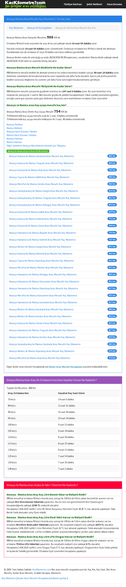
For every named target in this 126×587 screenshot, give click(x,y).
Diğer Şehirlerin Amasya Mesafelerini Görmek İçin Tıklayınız (36, 145)
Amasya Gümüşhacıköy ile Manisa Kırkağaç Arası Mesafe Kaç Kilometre (44, 204)
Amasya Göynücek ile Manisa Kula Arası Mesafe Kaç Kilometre (40, 170)
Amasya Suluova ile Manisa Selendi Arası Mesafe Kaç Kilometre (40, 218)
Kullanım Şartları (59, 578)
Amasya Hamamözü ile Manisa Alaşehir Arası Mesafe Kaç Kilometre (42, 232)
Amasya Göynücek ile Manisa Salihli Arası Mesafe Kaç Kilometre (41, 211)
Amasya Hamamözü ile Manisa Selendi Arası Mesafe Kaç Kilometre (42, 239)
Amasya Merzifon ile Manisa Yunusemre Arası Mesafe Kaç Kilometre (43, 295)
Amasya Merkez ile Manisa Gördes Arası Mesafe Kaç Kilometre (40, 316)
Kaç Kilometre (8, 578)
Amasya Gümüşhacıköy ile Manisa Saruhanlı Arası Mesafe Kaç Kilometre (45, 344)
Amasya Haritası (15, 138)
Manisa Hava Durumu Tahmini (21, 135)
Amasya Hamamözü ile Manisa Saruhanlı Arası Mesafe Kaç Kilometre (43, 302)
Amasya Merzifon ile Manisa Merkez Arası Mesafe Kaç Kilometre (41, 267)
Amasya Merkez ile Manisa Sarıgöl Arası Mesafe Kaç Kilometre (40, 246)
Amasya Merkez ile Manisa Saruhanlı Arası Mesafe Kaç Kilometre (41, 309)
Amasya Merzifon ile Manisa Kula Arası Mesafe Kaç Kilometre (39, 358)
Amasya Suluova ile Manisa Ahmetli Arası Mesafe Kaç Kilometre (40, 253)
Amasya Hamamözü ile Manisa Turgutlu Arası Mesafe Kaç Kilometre (43, 330)
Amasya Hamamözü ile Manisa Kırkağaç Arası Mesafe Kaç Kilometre (43, 274)
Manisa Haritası (14, 142)
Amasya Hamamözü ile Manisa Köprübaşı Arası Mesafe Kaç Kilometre (43, 288)
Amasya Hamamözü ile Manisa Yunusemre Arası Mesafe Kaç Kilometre (44, 281)
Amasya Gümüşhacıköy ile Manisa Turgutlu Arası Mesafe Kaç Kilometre (44, 198)
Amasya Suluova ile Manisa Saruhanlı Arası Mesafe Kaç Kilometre (41, 156)
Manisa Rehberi (14, 128)
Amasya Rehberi (15, 124)
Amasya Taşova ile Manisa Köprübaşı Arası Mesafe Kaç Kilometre (41, 260)
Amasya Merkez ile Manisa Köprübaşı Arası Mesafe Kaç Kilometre (41, 351)
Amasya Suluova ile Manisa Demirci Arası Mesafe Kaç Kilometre (40, 323)
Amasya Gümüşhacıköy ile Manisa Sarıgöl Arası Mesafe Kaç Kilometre (43, 190)
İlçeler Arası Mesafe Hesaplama (66, 366)
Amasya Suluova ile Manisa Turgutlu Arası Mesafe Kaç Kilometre (41, 163)
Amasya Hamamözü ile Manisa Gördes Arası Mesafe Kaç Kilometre (42, 337)
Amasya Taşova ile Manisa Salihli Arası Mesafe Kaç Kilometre (39, 177)
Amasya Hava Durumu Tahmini (22, 131)
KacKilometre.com (41, 569)
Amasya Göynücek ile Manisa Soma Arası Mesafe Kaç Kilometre (40, 225)
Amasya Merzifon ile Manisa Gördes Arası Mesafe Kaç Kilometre (41, 184)
